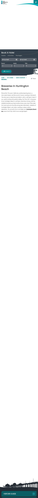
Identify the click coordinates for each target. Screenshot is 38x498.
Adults (15, 63)
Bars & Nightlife (21, 77)
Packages (19, 55)
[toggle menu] (36, 2)
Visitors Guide (9, 494)
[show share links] (33, 78)
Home (3, 77)
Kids (26, 63)
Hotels (3, 55)
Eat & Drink (11, 77)
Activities (11, 55)
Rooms (3, 63)
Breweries (4, 79)
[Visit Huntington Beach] (4, 2)
